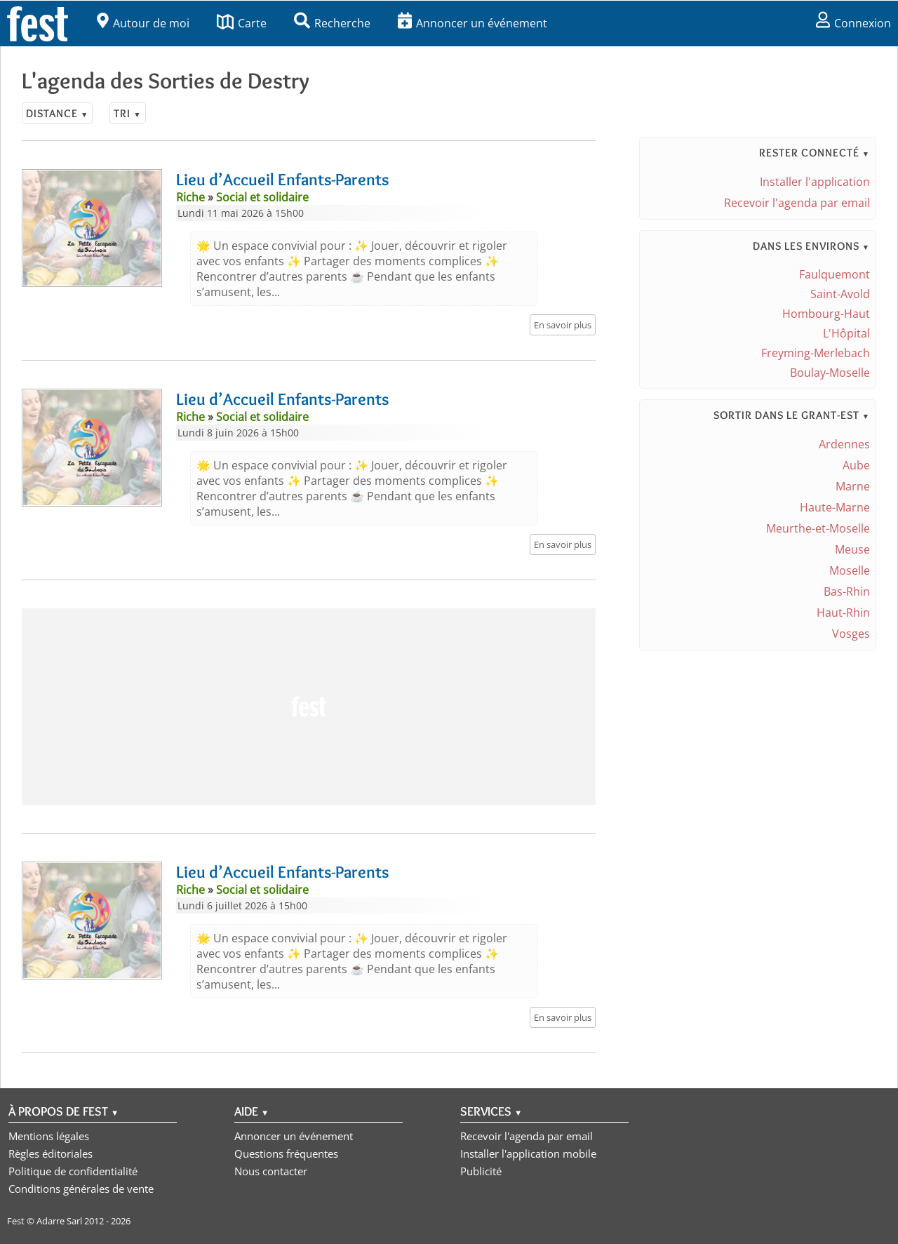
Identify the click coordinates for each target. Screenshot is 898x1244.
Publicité (481, 1171)
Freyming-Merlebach (815, 353)
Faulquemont (834, 274)
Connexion (853, 23)
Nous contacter (270, 1171)
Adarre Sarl (59, 1221)
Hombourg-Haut (826, 313)
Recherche (332, 23)
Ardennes (844, 444)
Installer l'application (815, 181)
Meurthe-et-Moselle (818, 528)
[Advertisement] (309, 706)
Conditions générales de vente (81, 1189)
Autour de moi (143, 23)
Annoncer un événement (472, 23)
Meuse (852, 549)
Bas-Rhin (847, 591)
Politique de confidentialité (73, 1171)
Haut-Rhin (843, 612)
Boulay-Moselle (830, 372)
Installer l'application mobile (528, 1153)
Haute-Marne (835, 507)
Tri (127, 113)
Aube (856, 465)
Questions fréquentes (286, 1153)
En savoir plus (562, 325)
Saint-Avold (840, 294)
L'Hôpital (846, 333)
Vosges (851, 633)
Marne (853, 486)
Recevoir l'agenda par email (797, 202)
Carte (242, 23)
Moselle (849, 570)
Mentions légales (48, 1136)
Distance (57, 113)
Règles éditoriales (50, 1153)
